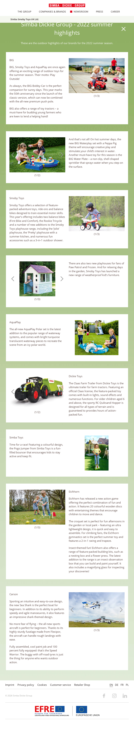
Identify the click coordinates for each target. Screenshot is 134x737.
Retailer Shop (82, 684)
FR (122, 684)
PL (127, 684)
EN (111, 684)
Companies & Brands (50, 11)
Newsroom (79, 11)
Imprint (9, 684)
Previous (73, 75)
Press (97, 11)
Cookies (42, 684)
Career (113, 11)
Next (120, 75)
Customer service (60, 684)
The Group (22, 11)
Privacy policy (25, 684)
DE (116, 684)
